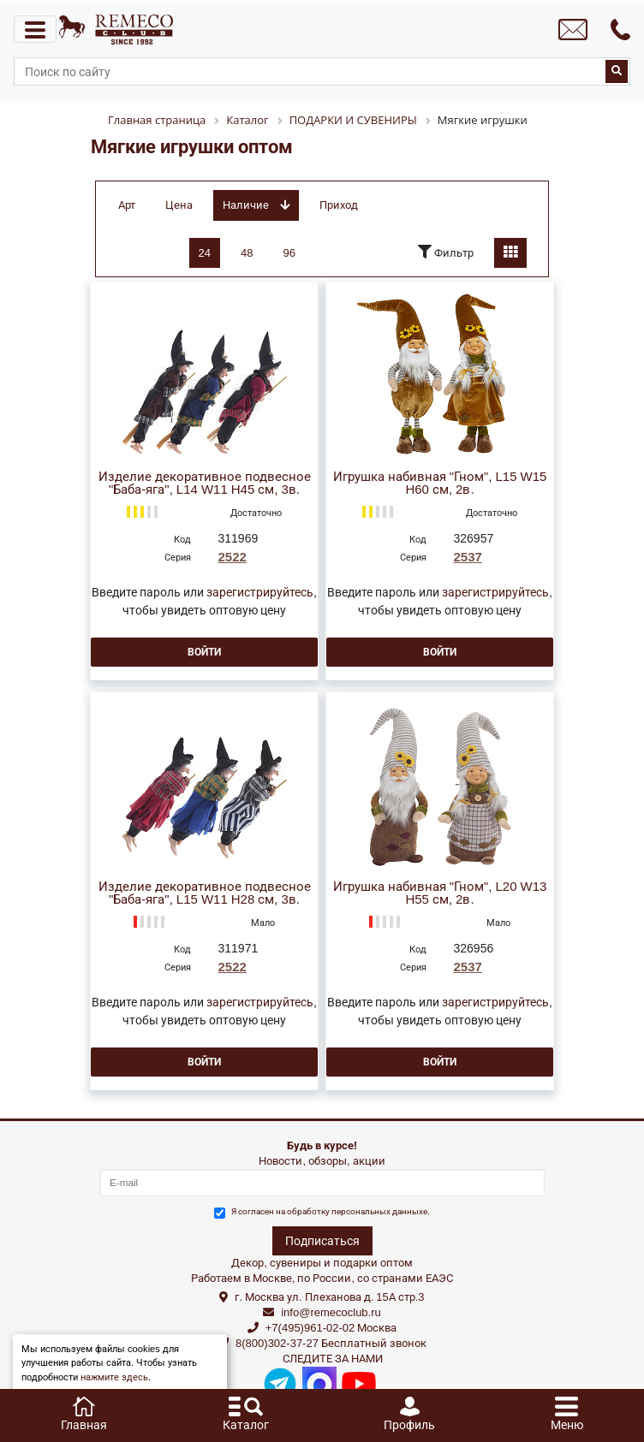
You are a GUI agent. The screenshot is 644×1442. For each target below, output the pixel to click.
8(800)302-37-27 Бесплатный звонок (331, 1343)
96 (289, 252)
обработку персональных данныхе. (358, 1211)
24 (205, 252)
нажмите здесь (114, 1377)
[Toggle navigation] (35, 29)
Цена (179, 205)
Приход (338, 205)
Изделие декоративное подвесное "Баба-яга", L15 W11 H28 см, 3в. (204, 893)
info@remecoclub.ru (331, 1312)
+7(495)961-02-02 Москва (331, 1327)
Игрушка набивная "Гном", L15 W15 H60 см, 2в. (440, 483)
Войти (204, 652)
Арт (126, 205)
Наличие (256, 205)
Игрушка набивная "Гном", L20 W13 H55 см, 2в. (440, 893)
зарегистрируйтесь (259, 592)
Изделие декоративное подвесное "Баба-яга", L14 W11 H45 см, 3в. (204, 483)
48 (247, 252)
